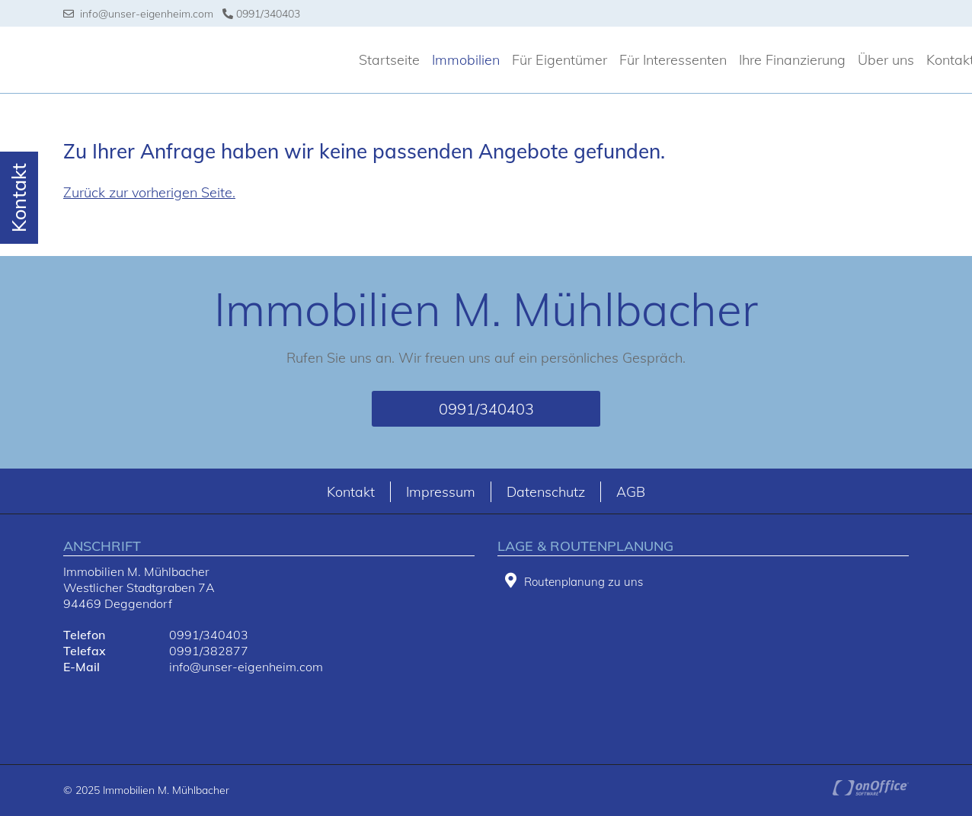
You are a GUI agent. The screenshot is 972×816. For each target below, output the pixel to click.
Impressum (440, 492)
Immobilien (466, 60)
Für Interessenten (673, 60)
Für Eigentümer (559, 60)
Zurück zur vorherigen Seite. (149, 192)
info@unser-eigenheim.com (138, 14)
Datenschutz (546, 492)
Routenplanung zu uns (574, 581)
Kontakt (351, 492)
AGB (630, 492)
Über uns (886, 60)
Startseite (389, 60)
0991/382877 (208, 650)
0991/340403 (261, 14)
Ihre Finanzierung (792, 60)
